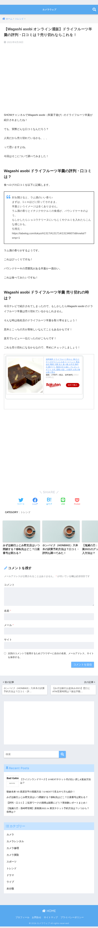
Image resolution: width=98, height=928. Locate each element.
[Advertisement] (49, 81)
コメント (9, 585)
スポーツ (12, 862)
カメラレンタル (16, 842)
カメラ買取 (13, 855)
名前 (7, 610)
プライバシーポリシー (72, 919)
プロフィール (22, 919)
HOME (49, 912)
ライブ (10, 883)
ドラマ (10, 876)
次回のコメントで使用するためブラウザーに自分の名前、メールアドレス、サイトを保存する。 (51, 655)
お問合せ (36, 919)
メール (9, 625)
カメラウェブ (49, 9)
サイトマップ (51, 919)
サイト (8, 639)
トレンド (25, 512)
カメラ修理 (13, 848)
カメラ (10, 835)
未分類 (10, 890)
